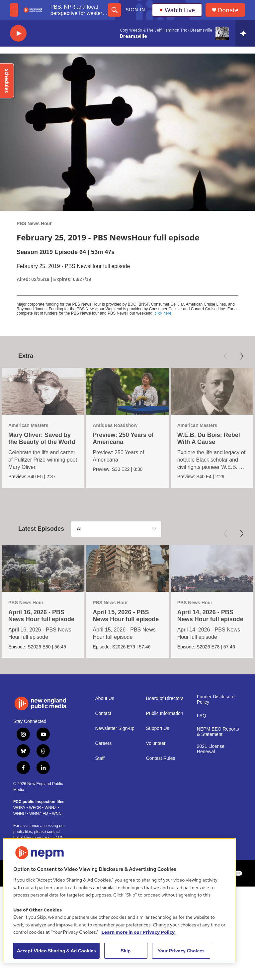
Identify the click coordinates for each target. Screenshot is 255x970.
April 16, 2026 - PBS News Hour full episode (41, 616)
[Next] (241, 356)
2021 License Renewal (210, 749)
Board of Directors (165, 698)
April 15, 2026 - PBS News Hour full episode (125, 616)
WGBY (19, 807)
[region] (119, 900)
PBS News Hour (34, 223)
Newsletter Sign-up (114, 728)
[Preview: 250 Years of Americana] (127, 391)
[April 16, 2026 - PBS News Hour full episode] (43, 568)
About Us (104, 698)
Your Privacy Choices (181, 951)
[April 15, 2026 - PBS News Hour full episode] (127, 568)
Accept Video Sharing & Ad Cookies (56, 951)
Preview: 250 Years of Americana (123, 438)
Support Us (157, 728)
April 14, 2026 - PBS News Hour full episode (210, 616)
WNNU (19, 813)
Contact (103, 713)
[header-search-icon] (114, 10)
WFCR (35, 807)
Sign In (135, 9)
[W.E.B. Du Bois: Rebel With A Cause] (212, 391)
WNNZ (50, 807)
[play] (18, 33)
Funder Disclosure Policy (216, 699)
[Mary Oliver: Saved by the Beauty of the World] (43, 391)
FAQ (201, 715)
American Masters (28, 425)
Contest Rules (160, 758)
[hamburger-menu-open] (14, 10)
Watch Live (177, 10)
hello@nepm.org (27, 837)
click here (163, 313)
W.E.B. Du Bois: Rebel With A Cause (208, 438)
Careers (103, 743)
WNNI (57, 813)
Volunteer (156, 743)
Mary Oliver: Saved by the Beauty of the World (41, 438)
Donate (228, 10)
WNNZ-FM (38, 813)
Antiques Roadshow (115, 425)
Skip (126, 951)
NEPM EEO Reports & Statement (218, 731)
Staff (100, 758)
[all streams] (245, 33)
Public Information (164, 713)
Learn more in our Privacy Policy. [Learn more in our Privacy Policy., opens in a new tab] (138, 932)
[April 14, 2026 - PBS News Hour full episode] (211, 568)
